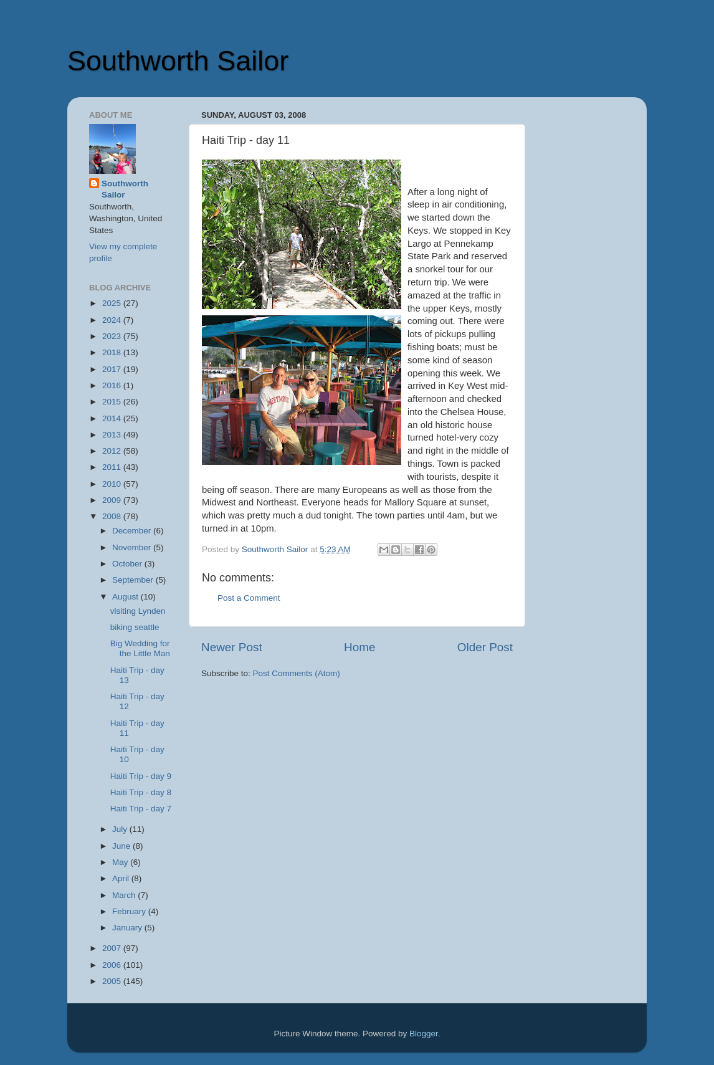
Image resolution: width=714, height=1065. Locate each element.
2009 (112, 500)
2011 (112, 467)
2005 (112, 981)
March (125, 895)
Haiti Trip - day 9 (140, 776)
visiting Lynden (138, 611)
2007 (112, 948)
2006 (112, 965)
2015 (112, 401)
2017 (112, 369)
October (128, 563)
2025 (112, 303)
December (132, 530)
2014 (112, 418)
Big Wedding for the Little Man (140, 648)
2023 (112, 336)
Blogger (423, 1033)
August (126, 596)
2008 (112, 516)
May (121, 862)
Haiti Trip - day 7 (140, 808)
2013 (112, 434)
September (134, 580)
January (128, 927)
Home (359, 647)
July (121, 829)
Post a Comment (248, 598)
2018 (112, 352)
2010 (112, 484)
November (132, 547)
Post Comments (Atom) (296, 673)
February (130, 911)
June (122, 846)
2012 (112, 451)
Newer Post (231, 647)
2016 (112, 385)
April (121, 878)
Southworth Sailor (177, 61)
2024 (112, 320)
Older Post (485, 647)
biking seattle (134, 627)
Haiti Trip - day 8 (140, 792)
